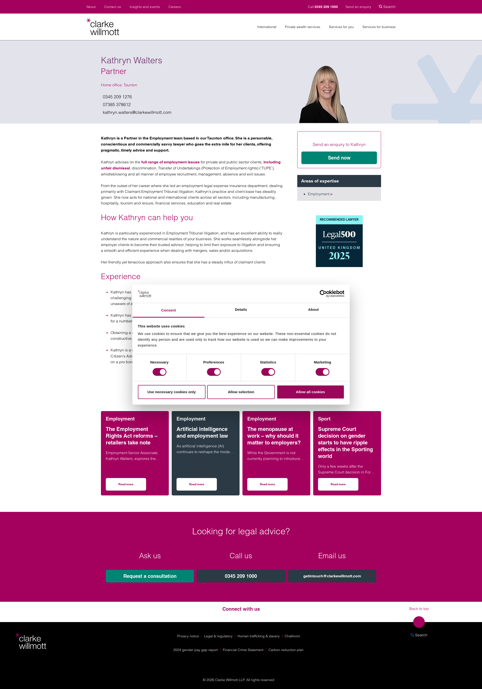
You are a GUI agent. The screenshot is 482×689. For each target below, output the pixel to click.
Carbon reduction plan (286, 650)
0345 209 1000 (241, 576)
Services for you (341, 27)
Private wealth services (302, 27)
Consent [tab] (168, 310)
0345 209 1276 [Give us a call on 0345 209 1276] (117, 97)
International (266, 27)
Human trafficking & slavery (259, 636)
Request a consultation (150, 576)
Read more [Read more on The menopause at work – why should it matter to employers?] (274, 485)
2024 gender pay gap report (195, 650)
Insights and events (145, 6)
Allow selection (241, 392)
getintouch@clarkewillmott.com (332, 576)
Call (323, 7)
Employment (320, 193)
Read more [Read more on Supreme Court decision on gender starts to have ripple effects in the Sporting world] (344, 485)
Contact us (112, 6)
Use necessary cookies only (171, 392)
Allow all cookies (310, 392)
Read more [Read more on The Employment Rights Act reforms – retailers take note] (132, 485)
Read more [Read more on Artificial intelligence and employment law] (203, 485)
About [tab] (313, 309)
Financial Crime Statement (243, 650)
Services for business (379, 27)
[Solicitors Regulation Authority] (421, 662)
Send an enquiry (358, 7)
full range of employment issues (170, 162)
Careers (175, 6)
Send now (339, 158)
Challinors (292, 636)
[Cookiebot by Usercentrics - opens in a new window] (323, 293)
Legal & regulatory (218, 636)
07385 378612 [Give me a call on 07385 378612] (117, 104)
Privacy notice (188, 636)
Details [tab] (241, 309)
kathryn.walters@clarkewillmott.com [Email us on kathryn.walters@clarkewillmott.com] (137, 112)
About (91, 6)
